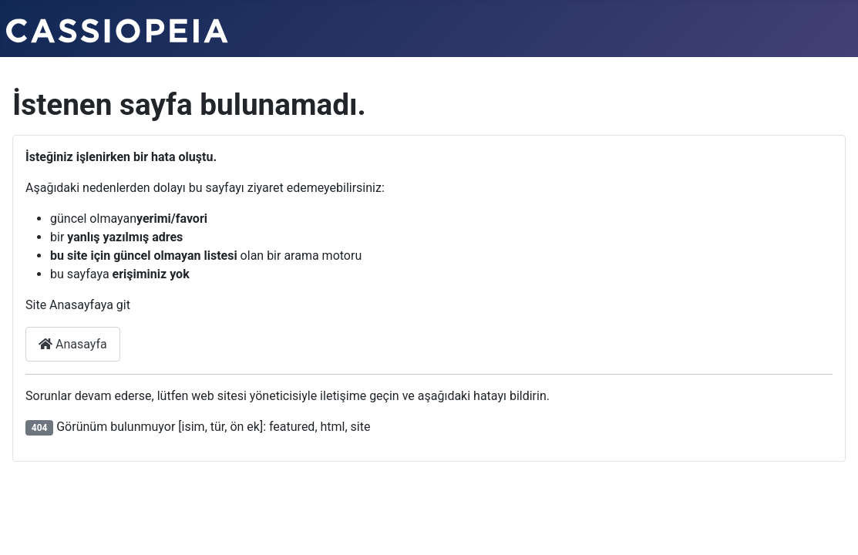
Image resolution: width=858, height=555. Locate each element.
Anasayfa (73, 344)
